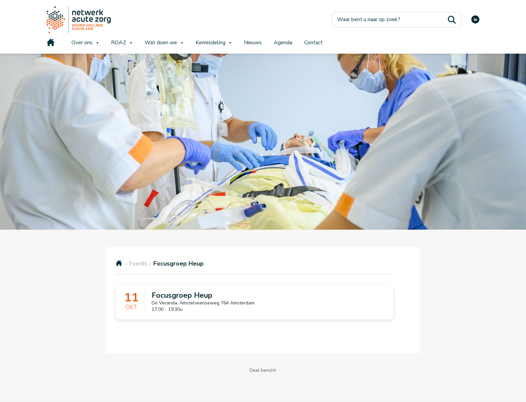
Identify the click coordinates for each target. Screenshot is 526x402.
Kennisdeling (210, 42)
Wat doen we (161, 42)
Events (138, 264)
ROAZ (118, 42)
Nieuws (253, 42)
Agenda (283, 42)
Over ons (82, 42)
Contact (313, 42)
